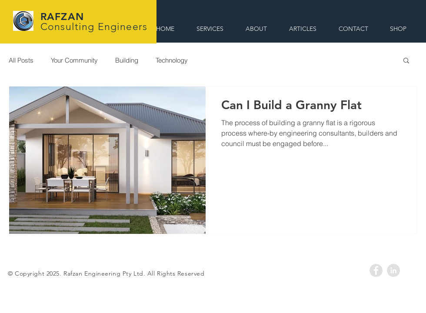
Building (126, 60)
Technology (172, 60)
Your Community (74, 60)
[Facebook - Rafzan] (376, 270)
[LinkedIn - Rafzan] (393, 270)
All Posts (21, 60)
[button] (406, 61)
